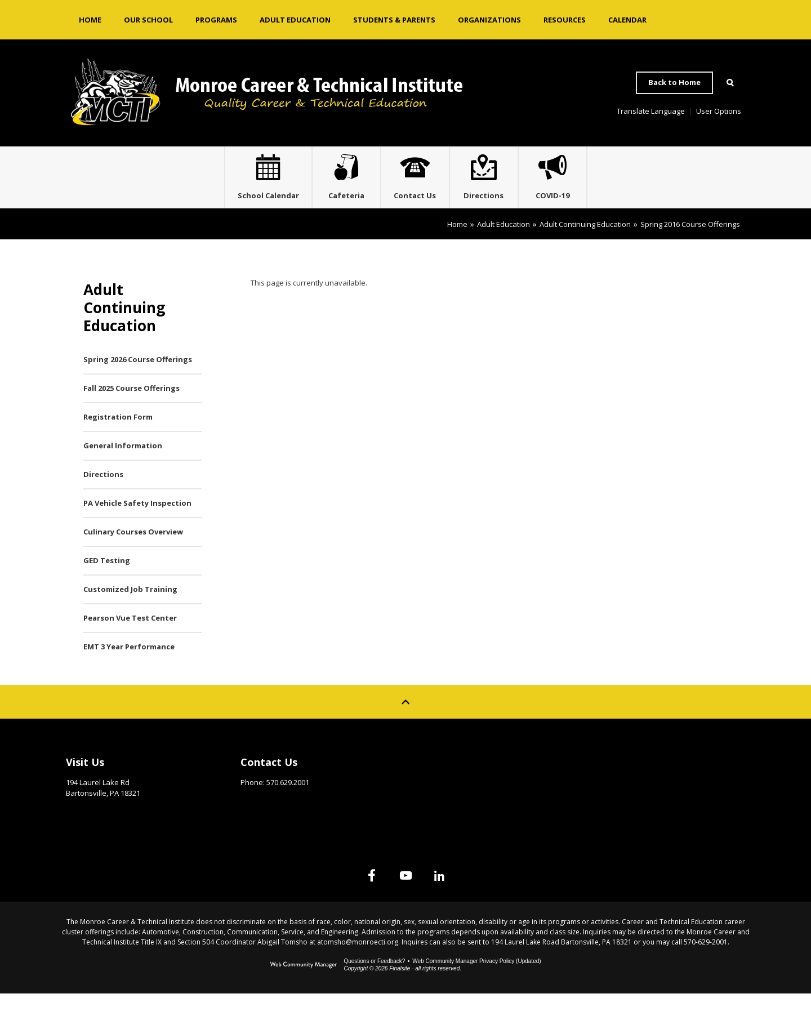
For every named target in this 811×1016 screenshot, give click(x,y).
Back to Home (674, 82)
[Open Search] (730, 83)
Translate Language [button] (651, 111)
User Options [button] (718, 111)
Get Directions (94, 832)
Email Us (255, 822)
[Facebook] (349, 898)
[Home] (90, 19)
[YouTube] (405, 898)
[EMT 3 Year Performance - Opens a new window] (142, 669)
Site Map (606, 782)
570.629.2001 (287, 805)
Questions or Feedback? (374, 984)
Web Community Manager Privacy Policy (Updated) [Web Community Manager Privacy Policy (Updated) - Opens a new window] (476, 984)
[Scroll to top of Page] (405, 724)
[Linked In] (462, 898)
